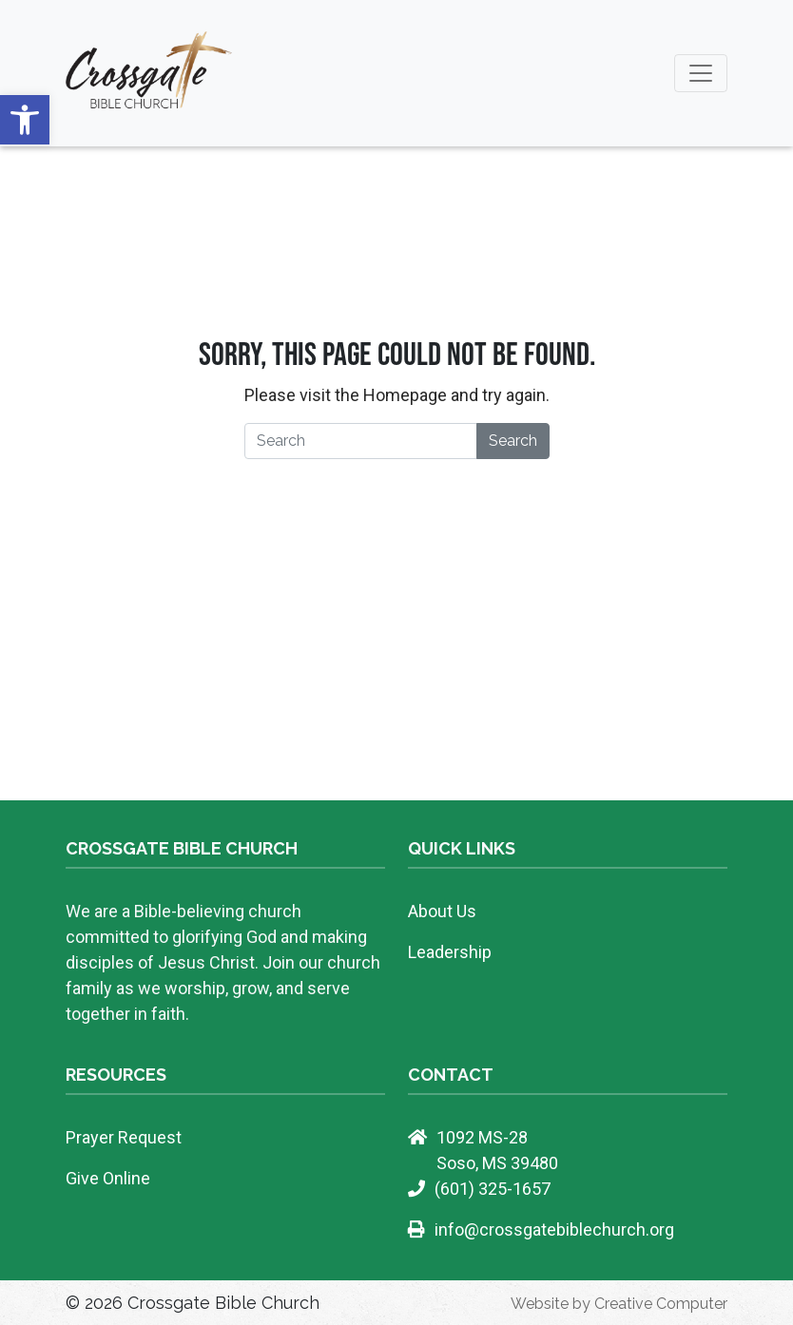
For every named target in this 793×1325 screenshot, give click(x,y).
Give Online (108, 1178)
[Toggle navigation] (700, 73)
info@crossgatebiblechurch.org (554, 1229)
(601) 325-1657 (493, 1189)
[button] (24, 119)
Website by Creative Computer (619, 1304)
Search (513, 441)
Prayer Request (124, 1137)
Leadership (450, 952)
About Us (442, 911)
